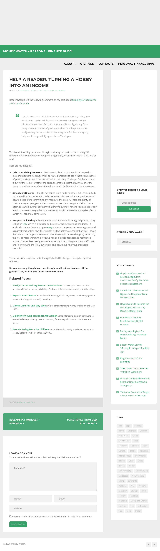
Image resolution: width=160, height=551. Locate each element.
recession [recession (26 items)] (123, 491)
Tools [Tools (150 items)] (128, 511)
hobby (20, 403)
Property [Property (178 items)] (142, 486)
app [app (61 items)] (120, 425)
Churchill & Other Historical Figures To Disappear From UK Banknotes (134, 294)
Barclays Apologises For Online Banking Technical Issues (133, 335)
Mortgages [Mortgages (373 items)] (123, 476)
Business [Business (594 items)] (132, 430)
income (26, 403)
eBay (50, 227)
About (69, 63)
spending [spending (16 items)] (123, 500)
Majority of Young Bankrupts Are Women (34, 315)
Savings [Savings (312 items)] (134, 491)
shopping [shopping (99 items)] (134, 495)
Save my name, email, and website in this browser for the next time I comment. (52, 516)
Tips (33, 403)
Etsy (25, 223)
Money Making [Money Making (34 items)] (125, 470)
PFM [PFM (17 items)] (132, 486)
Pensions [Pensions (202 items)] (122, 486)
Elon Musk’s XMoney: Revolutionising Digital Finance (131, 321)
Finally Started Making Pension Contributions (37, 285)
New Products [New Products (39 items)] (138, 476)
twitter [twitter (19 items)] (138, 511)
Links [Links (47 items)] (131, 460)
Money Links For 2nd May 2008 (29, 305)
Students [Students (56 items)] (122, 506)
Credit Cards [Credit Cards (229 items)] (124, 440)
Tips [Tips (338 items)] (120, 511)
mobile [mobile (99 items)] (122, 465)
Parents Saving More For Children (30, 329)
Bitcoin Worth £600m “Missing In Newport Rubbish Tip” (135, 348)
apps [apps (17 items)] (128, 425)
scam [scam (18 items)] (144, 491)
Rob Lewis (42, 90)
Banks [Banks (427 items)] (121, 430)
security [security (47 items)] (122, 495)
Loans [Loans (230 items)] (140, 460)
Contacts (106, 63)
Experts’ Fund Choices (24, 295)
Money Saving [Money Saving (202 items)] (141, 470)
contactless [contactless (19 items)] (123, 435)
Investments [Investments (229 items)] (140, 455)
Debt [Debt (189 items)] (136, 440)
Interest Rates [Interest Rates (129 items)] (125, 455)
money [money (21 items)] (132, 465)
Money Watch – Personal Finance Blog (37, 51)
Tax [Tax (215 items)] (132, 506)
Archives (87, 63)
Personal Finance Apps (136, 63)
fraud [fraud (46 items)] (145, 445)
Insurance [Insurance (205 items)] (144, 451)
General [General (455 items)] (122, 451)
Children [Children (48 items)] (143, 430)
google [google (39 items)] (132, 451)
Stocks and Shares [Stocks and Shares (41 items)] (139, 500)
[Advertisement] (80, 22)
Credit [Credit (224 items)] (135, 435)
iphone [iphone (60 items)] (122, 460)
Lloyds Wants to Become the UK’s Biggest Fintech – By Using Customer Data (134, 307)
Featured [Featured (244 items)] (135, 445)
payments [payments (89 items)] (132, 481)
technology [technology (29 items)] (142, 506)
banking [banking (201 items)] (138, 425)
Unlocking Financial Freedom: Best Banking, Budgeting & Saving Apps (135, 382)
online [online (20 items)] (121, 481)
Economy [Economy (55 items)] (123, 445)
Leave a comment (57, 90)
